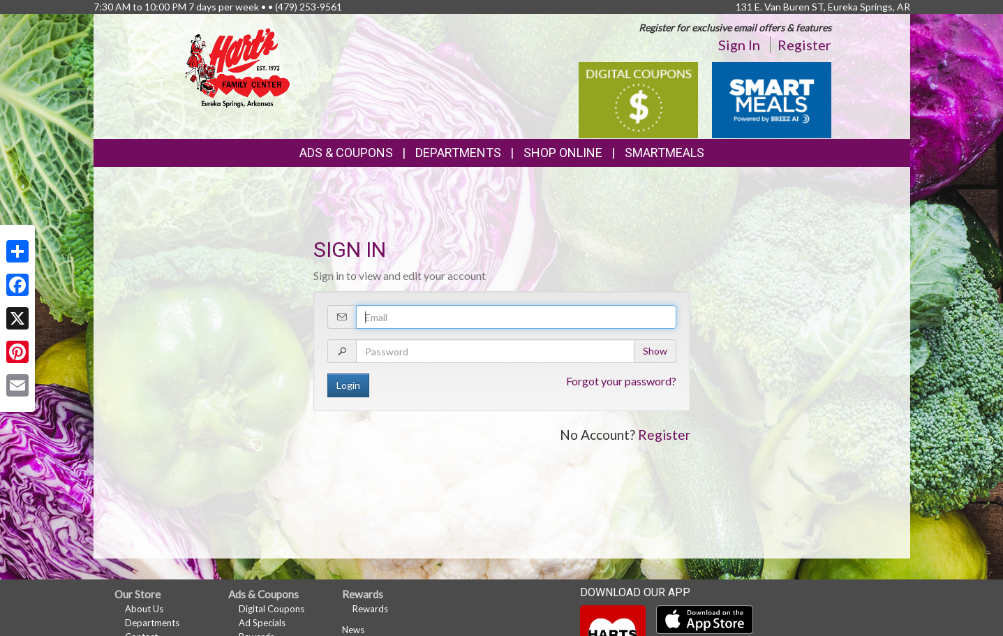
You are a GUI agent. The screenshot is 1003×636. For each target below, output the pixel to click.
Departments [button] (458, 152)
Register (804, 44)
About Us (144, 608)
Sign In (739, 44)
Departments (152, 622)
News (353, 629)
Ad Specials (262, 622)
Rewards (370, 608)
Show (655, 351)
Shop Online (562, 152)
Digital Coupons (271, 608)
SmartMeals (664, 152)
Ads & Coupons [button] (346, 152)
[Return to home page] (237, 67)
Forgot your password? (621, 380)
